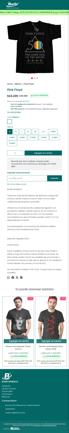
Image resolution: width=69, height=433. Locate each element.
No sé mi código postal (16, 184)
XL (28, 131)
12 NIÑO (44, 137)
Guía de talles (7, 391)
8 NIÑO (22, 137)
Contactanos (7, 394)
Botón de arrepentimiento (49, 425)
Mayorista (6, 397)
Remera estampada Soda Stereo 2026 (51, 347)
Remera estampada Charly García (18, 347)
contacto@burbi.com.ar (13, 412)
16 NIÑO (12, 143)
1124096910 (8, 409)
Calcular (54, 178)
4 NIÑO (53, 131)
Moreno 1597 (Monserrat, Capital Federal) (20, 405)
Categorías (6, 386)
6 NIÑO (12, 137)
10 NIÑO (33, 137)
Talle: (10, 127)
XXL (35, 131)
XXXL (43, 131)
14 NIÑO (55, 137)
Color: (13, 117)
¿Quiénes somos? (9, 389)
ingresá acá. (38, 425)
